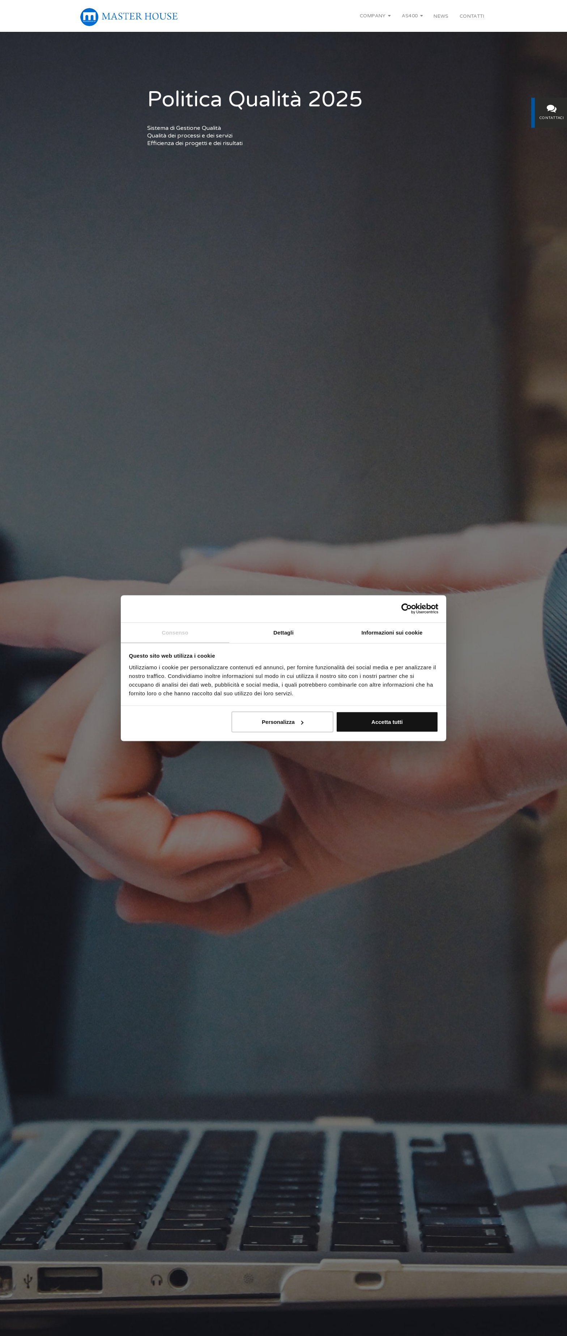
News (441, 16)
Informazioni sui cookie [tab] (392, 632)
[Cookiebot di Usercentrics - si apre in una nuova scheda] (406, 608)
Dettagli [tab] (283, 632)
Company (375, 16)
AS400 (412, 16)
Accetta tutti (387, 722)
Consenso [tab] (175, 632)
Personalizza (282, 722)
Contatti (472, 16)
